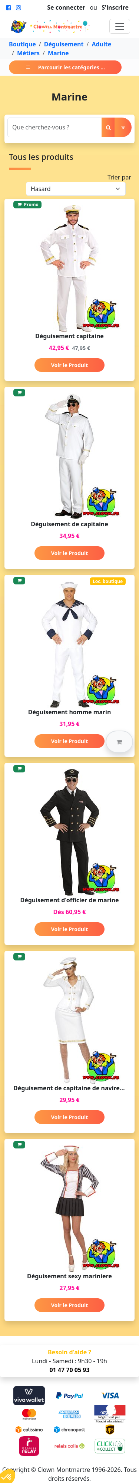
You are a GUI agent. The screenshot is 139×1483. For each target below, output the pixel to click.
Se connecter (66, 7)
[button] (119, 742)
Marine (58, 53)
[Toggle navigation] (119, 26)
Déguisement (64, 44)
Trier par (119, 177)
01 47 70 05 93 (69, 1370)
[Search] (54, 127)
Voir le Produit (69, 365)
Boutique (22, 44)
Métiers (28, 53)
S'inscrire (115, 7)
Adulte (101, 44)
